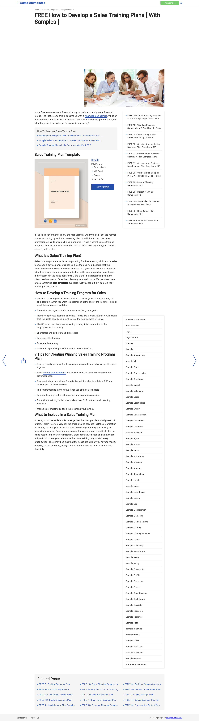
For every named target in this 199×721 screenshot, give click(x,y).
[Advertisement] (99, 46)
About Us (35, 718)
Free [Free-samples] (169, 3)
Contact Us (22, 718)
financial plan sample (96, 116)
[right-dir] (195, 360)
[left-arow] (4, 360)
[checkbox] (18, 2)
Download (102, 187)
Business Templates (50, 10)
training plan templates (54, 372)
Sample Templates (174, 718)
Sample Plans (66, 10)
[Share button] (23, 360)
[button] (181, 2)
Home (37, 10)
